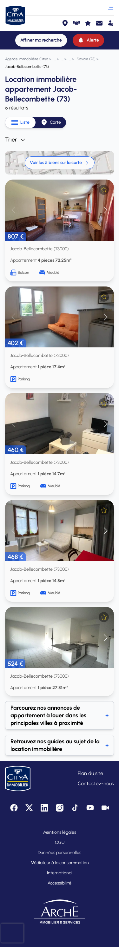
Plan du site (90, 773)
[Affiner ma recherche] (41, 40)
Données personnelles (59, 852)
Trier (15, 139)
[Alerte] (88, 40)
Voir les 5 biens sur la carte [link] (59, 162)
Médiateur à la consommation (59, 862)
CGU (59, 842)
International (59, 873)
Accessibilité (59, 883)
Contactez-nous (96, 783)
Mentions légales (59, 832)
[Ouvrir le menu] (111, 7)
